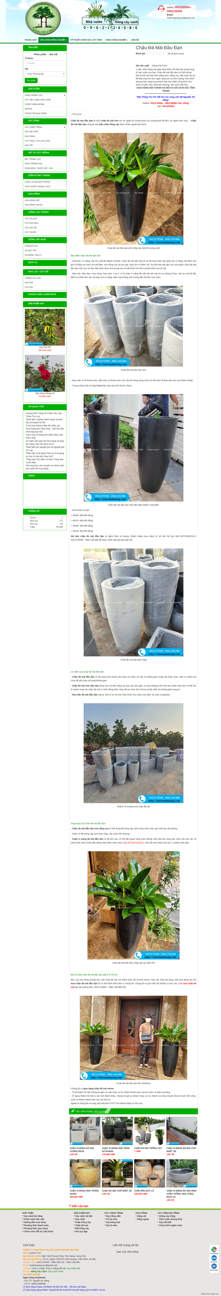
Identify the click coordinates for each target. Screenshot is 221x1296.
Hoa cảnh (80, 1219)
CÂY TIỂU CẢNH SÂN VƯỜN (38, 100)
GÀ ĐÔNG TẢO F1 (33, 255)
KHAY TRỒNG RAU (33, 163)
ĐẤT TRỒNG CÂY (33, 159)
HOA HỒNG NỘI (32, 200)
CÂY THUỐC (30, 232)
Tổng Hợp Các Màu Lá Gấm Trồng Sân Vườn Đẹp (45, 461)
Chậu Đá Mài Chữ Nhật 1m (117, 1190)
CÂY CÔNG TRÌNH (33, 127)
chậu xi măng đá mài (56, 1268)
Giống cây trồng (167, 1216)
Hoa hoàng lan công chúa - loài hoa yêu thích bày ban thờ (45, 430)
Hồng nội (141, 1216)
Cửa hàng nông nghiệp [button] (53, 40)
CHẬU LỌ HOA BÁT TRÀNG (37, 182)
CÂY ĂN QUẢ (31, 218)
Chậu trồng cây (83, 1222)
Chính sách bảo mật (34, 1219)
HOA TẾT (29, 145)
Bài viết (53, 54)
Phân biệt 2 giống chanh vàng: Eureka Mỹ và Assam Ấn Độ (44, 421)
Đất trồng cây (82, 1228)
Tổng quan (77, 114)
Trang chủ (31, 40)
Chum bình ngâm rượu (170, 1225)
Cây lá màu (111, 1225)
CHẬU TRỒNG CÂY (34, 95)
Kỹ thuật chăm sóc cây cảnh (86, 40)
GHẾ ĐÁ (28, 109)
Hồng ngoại (143, 1219)
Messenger (214, 1267)
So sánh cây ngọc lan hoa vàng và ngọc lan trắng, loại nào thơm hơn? (45, 442)
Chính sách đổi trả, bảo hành (38, 1231)
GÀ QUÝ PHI (30, 250)
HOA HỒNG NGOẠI (33, 205)
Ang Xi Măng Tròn (44, 347)
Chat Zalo (214, 1259)
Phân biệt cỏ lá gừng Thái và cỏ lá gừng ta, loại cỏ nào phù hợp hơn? (45, 455)
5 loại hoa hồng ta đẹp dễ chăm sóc (43, 425)
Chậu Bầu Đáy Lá (144, 1190)
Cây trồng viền (113, 1216)
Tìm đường (214, 1250)
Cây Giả (29, 287)
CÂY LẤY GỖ (31, 228)
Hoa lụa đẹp (81, 1231)
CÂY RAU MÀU (32, 223)
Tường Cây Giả (33, 278)
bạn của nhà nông (127, 1251)
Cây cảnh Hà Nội (83, 1216)
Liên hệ (135, 40)
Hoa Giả (29, 282)
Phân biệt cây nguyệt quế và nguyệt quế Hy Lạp (45, 448)
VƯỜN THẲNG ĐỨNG (35, 104)
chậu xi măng (38, 1268)
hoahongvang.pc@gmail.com (181, 18)
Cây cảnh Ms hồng (33, 1216)
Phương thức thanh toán (36, 1225)
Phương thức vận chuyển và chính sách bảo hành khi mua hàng (45, 467)
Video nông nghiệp (116, 40)
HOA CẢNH (30, 136)
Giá (26, 69)
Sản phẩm (41, 54)
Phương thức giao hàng (36, 1228)
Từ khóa (29, 58)
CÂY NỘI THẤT (32, 131)
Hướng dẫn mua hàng (35, 1222)
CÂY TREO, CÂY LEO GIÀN (37, 141)
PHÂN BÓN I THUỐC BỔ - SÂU (39, 168)
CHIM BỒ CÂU (31, 246)
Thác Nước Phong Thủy (37, 186)
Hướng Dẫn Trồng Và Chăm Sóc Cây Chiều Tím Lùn (44, 415)
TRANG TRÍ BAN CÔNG (36, 113)
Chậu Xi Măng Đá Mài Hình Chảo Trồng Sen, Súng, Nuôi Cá (181, 1193)
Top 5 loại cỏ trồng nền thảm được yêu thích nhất (44, 436)
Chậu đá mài (81, 1225)
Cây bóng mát (113, 1222)
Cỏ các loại (111, 1219)
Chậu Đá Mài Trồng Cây (148, 1148)
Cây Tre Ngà (45, 393)
